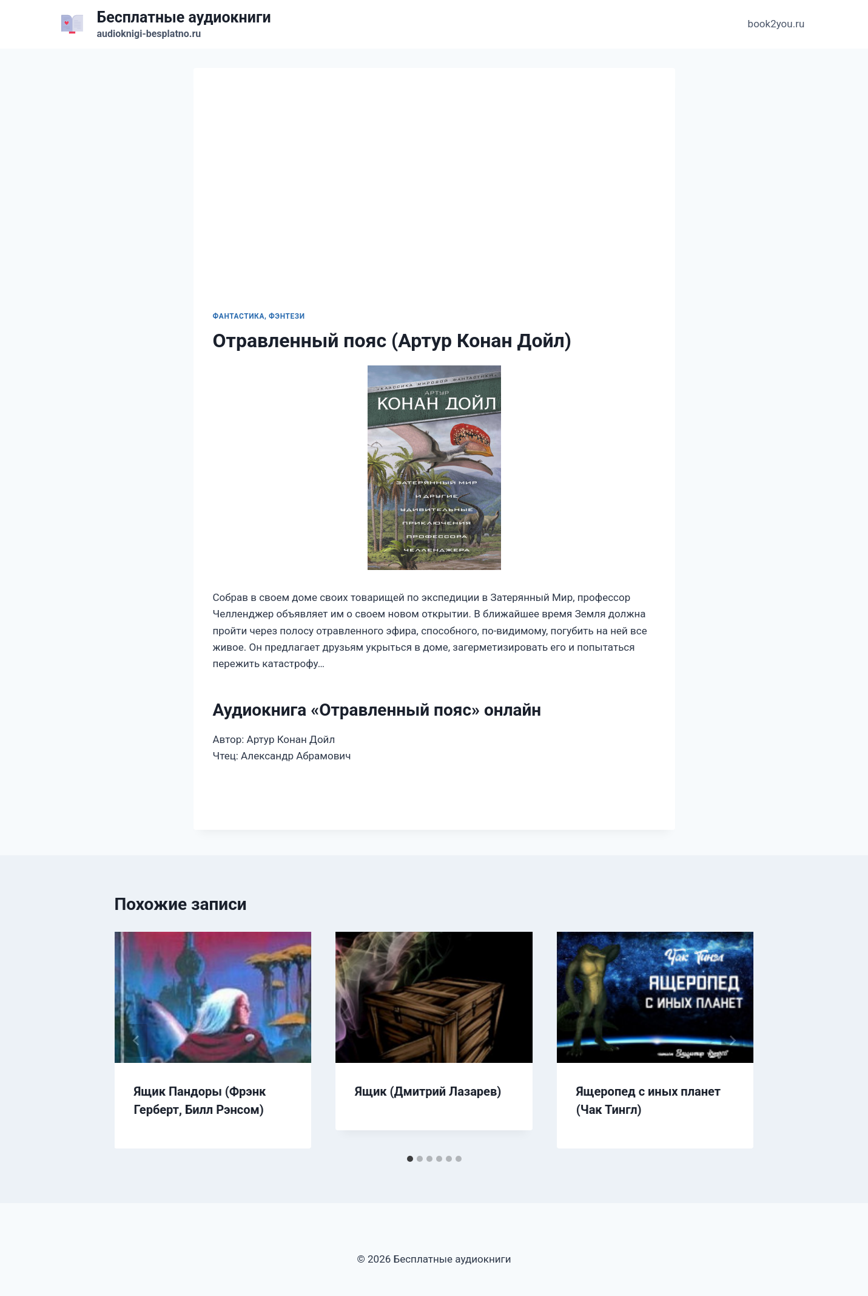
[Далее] (732, 1040)
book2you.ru (776, 24)
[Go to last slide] (136, 1040)
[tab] (410, 1159)
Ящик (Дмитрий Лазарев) (428, 1091)
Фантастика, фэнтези (259, 316)
